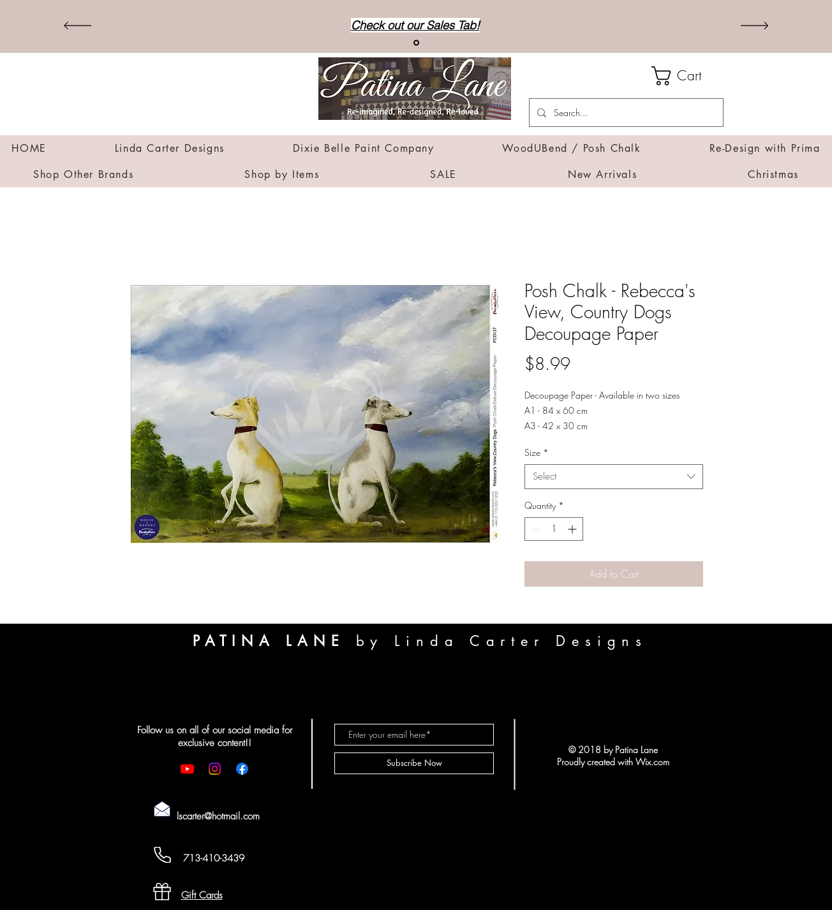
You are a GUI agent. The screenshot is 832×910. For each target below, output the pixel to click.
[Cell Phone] (162, 855)
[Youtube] (187, 769)
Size (536, 452)
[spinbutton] (553, 529)
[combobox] (613, 476)
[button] (687, 75)
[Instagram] (215, 769)
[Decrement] (534, 529)
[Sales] (416, 43)
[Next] (754, 26)
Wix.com (652, 762)
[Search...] (625, 112)
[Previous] (77, 26)
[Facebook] (242, 769)
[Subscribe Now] (414, 763)
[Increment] (573, 529)
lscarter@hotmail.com (218, 816)
